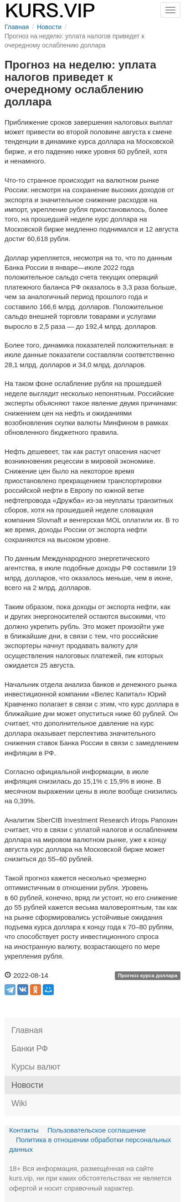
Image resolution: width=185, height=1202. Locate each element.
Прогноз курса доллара (148, 976)
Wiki (19, 1103)
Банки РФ (29, 1048)
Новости (27, 1085)
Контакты (24, 1130)
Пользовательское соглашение (96, 1130)
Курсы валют (35, 1066)
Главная (27, 1030)
